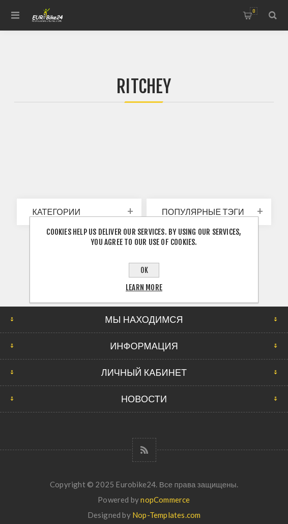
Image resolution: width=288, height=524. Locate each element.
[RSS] (144, 450)
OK (144, 270)
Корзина (253, 11)
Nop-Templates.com (166, 514)
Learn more (144, 287)
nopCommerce (165, 499)
